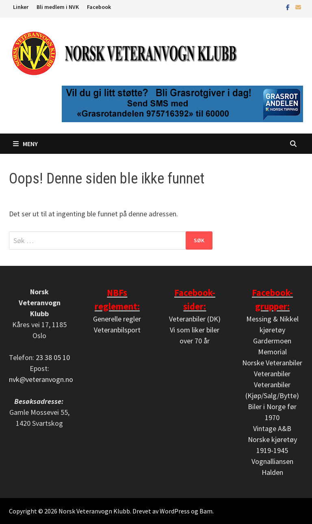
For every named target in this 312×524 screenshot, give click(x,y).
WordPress (175, 511)
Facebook (99, 7)
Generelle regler (117, 318)
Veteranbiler (272, 373)
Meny (25, 144)
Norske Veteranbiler (272, 362)
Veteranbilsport (117, 329)
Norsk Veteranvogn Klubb (94, 511)
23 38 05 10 (53, 357)
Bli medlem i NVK (58, 7)
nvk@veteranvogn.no (41, 379)
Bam (205, 511)
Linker (20, 7)
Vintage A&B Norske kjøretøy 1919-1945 (272, 439)
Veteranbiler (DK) (195, 318)
